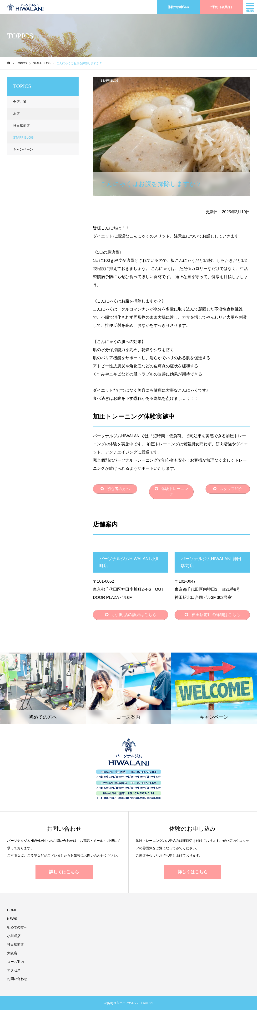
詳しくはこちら (64, 873)
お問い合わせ (17, 981)
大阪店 (12, 955)
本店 (16, 114)
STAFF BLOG (109, 80)
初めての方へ (17, 929)
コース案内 (15, 963)
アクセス (13, 972)
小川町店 (13, 938)
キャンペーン (23, 149)
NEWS (12, 920)
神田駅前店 (21, 125)
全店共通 (19, 102)
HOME (12, 912)
